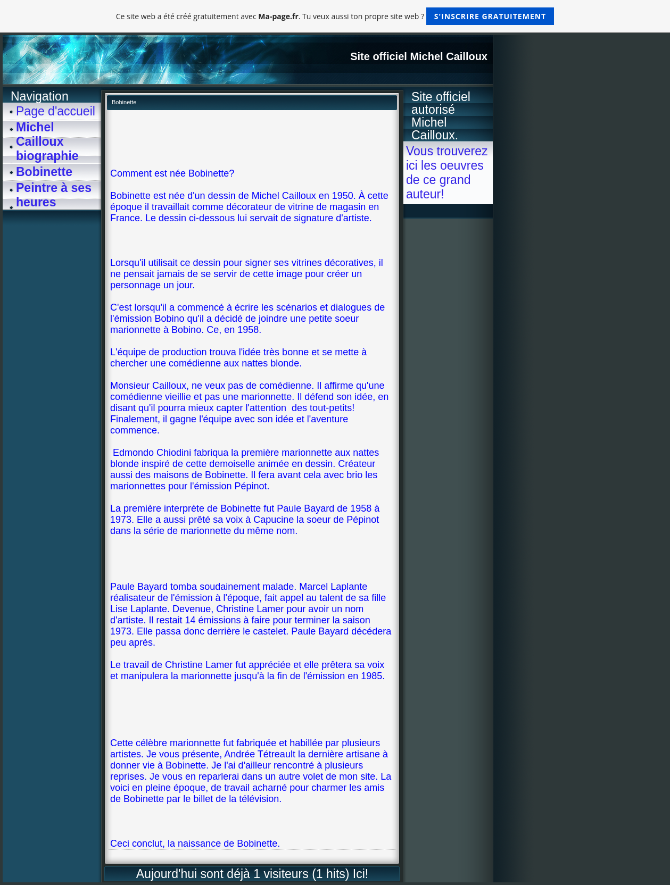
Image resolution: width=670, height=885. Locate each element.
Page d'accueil (55, 111)
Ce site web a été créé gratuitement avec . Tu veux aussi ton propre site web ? (335, 16)
